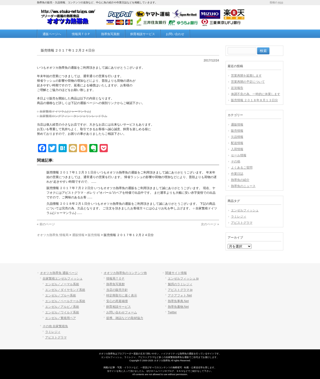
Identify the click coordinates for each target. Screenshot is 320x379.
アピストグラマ (242, 222)
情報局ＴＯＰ (115, 278)
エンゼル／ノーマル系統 (62, 284)
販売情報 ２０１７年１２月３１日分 (71, 172)
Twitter (172, 312)
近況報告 (237, 88)
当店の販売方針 (117, 290)
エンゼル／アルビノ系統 (62, 307)
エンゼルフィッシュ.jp (183, 278)
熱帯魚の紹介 (240, 180)
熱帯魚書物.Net (178, 307)
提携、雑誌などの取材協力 (124, 318)
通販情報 (237, 124)
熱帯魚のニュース (243, 186)
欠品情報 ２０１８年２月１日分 (68, 204)
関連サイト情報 (176, 273)
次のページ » (210, 224)
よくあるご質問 (242, 167)
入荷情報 (237, 149)
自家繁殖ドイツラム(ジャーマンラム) (65, 111)
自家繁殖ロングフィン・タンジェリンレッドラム (73, 116)
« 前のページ (46, 224)
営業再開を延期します (246, 75)
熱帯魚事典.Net (178, 301)
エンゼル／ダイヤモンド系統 (65, 290)
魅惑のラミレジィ (180, 284)
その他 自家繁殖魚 (55, 326)
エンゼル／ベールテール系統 (65, 301)
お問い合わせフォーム (121, 312)
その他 (235, 161)
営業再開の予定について (248, 82)
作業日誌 (237, 174)
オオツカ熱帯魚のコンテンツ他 (125, 273)
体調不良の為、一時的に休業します (255, 94)
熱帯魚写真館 (115, 284)
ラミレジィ (238, 216)
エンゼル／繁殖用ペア (60, 318)
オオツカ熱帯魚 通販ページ (59, 273)
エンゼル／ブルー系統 (60, 295)
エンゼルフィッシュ (245, 210)
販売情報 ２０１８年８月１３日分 (254, 100)
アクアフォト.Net (180, 295)
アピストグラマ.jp (180, 290)
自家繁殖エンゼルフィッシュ (63, 278)
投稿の (276, 2)
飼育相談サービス (118, 307)
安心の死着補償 (117, 301)
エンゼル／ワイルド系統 (62, 312)
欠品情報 (237, 137)
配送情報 (237, 143)
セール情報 (238, 155)
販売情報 (237, 130)
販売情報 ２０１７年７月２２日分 (69, 188)
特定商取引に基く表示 (121, 295)
